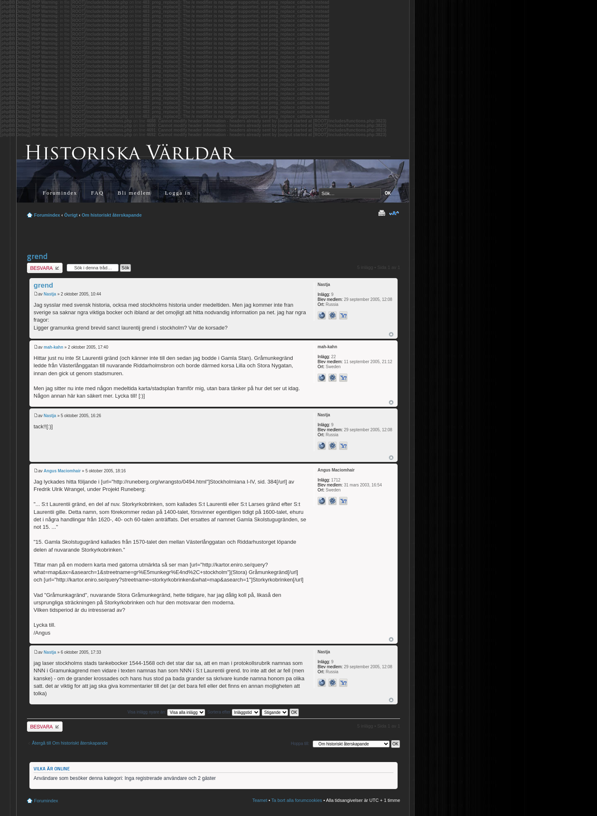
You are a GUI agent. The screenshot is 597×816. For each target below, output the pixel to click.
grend (37, 256)
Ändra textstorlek (394, 213)
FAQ (97, 193)
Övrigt (71, 215)
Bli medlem (134, 193)
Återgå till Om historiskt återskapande (70, 742)
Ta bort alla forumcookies (297, 800)
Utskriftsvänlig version (381, 213)
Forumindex (60, 193)
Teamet (259, 800)
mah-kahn (53, 347)
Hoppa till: (300, 743)
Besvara (45, 268)
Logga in (178, 193)
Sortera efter (233, 712)
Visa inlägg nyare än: (166, 712)
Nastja (50, 294)
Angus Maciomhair (62, 471)
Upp (391, 334)
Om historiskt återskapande (112, 215)
